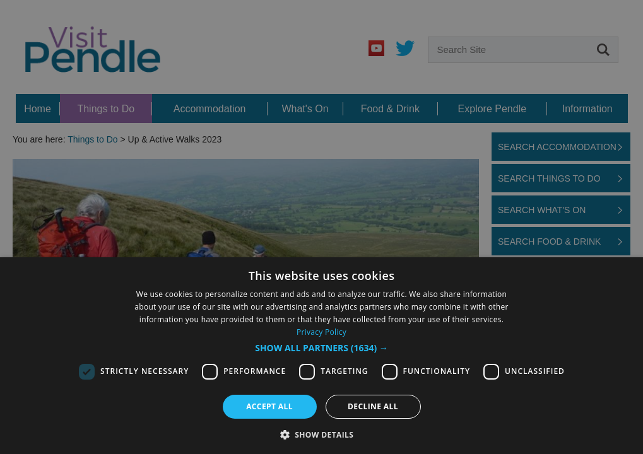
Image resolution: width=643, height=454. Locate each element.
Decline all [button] (373, 406)
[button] (321, 348)
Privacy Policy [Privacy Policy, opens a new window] (321, 332)
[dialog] (321, 227)
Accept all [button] (269, 406)
